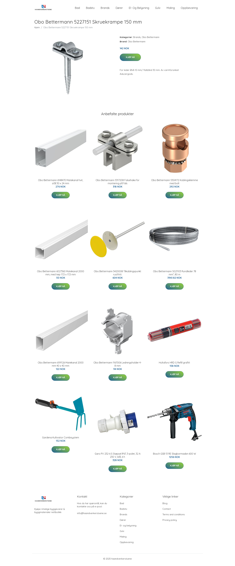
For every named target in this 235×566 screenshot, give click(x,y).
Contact (166, 511)
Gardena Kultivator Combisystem (60, 439)
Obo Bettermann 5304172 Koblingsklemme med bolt (174, 184)
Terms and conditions (173, 516)
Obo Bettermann (150, 39)
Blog (164, 505)
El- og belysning (139, 9)
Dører (119, 9)
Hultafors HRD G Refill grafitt (174, 364)
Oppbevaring (189, 9)
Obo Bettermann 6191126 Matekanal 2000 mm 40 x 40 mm (60, 366)
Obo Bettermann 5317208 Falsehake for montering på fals (117, 184)
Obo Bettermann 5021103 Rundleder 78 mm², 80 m (174, 275)
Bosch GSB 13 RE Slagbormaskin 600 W (174, 455)
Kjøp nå (130, 59)
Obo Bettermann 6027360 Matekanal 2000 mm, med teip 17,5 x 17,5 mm (60, 275)
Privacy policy (169, 522)
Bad (77, 9)
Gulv (158, 9)
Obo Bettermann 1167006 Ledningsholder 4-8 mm (117, 366)
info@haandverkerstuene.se (92, 515)
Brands (105, 9)
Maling (171, 9)
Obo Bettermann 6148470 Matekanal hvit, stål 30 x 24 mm (60, 184)
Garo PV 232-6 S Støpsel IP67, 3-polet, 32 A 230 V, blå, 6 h (117, 457)
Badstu (90, 9)
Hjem (37, 29)
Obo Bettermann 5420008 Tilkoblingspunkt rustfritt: (117, 275)
